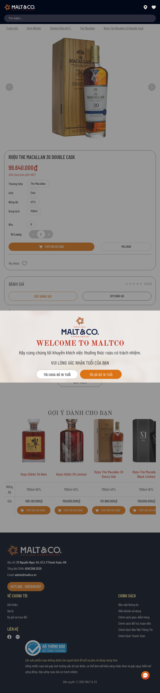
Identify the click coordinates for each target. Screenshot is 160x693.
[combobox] (80, 18)
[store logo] (19, 7)
